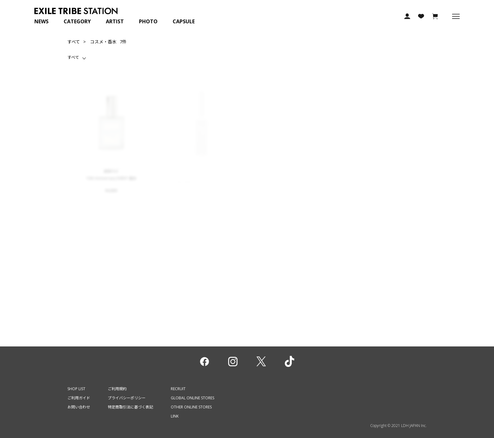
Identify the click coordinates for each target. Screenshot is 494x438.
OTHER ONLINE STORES (191, 407)
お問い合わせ (78, 407)
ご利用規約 (117, 388)
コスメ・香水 (103, 42)
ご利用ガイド (78, 398)
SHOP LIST (76, 388)
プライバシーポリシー (127, 398)
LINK (175, 416)
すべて (73, 42)
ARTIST (115, 21)
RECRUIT (178, 388)
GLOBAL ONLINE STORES (192, 398)
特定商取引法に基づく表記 (130, 407)
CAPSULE (184, 21)
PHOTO (148, 21)
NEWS (41, 21)
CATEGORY (77, 21)
